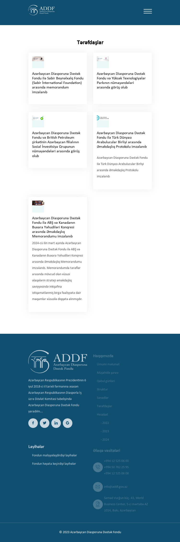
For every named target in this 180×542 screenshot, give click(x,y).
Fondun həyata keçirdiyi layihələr (54, 467)
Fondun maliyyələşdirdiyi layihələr (54, 459)
